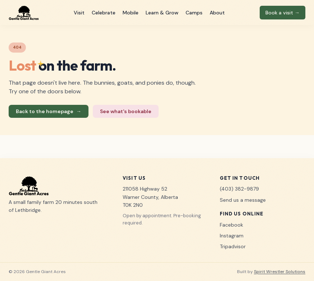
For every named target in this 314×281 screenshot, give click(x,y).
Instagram (232, 235)
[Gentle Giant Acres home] (24, 12)
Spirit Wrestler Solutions (279, 272)
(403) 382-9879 (239, 189)
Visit (79, 12)
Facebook (231, 225)
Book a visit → (282, 12)
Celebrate (103, 12)
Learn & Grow (162, 12)
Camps (194, 12)
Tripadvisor (233, 246)
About (217, 12)
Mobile (130, 12)
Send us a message (243, 200)
